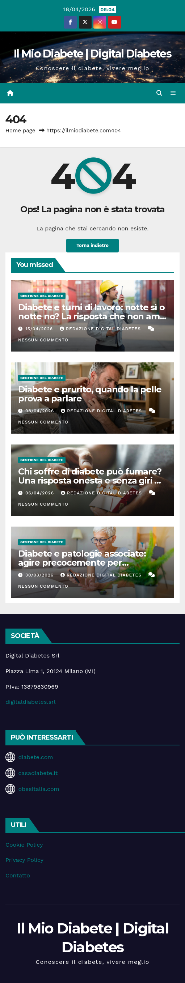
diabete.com (35, 757)
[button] (159, 93)
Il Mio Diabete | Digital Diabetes (92, 53)
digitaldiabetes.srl (30, 701)
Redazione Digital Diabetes (101, 328)
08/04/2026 (40, 410)
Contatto (17, 875)
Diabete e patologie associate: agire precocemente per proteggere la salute (82, 562)
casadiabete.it (38, 773)
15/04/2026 (40, 328)
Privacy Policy (24, 859)
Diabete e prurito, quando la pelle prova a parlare (89, 394)
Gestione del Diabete (41, 296)
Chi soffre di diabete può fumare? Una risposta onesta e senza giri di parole (90, 480)
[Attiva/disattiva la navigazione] (173, 93)
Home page (20, 130)
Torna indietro (92, 245)
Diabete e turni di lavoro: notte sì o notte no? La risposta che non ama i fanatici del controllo (91, 316)
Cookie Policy (24, 844)
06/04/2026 (40, 492)
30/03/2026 (40, 575)
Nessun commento (43, 339)
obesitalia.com (38, 789)
